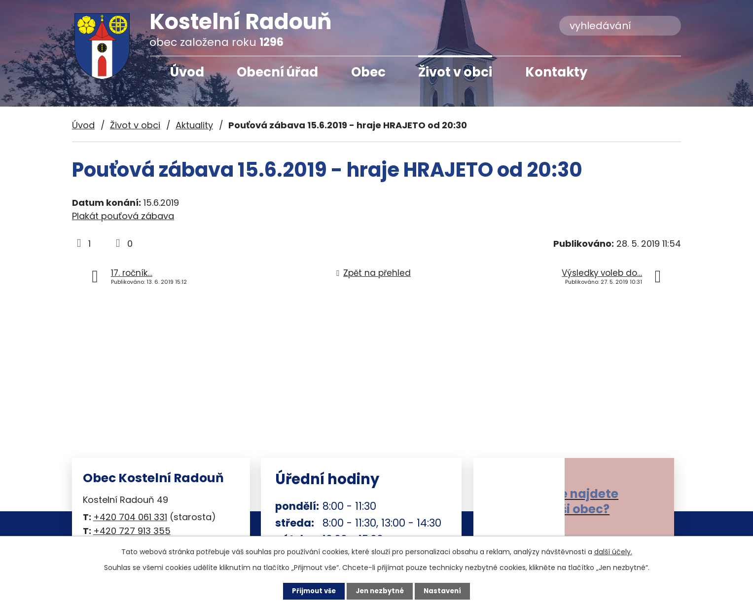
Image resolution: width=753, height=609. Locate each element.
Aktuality (194, 125)
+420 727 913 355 (132, 531)
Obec (368, 72)
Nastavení (446, 591)
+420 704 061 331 (130, 517)
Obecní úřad (277, 72)
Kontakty (556, 72)
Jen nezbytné (380, 591)
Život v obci (455, 72)
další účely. (613, 551)
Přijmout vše (311, 591)
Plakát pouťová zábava (123, 216)
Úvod (187, 72)
